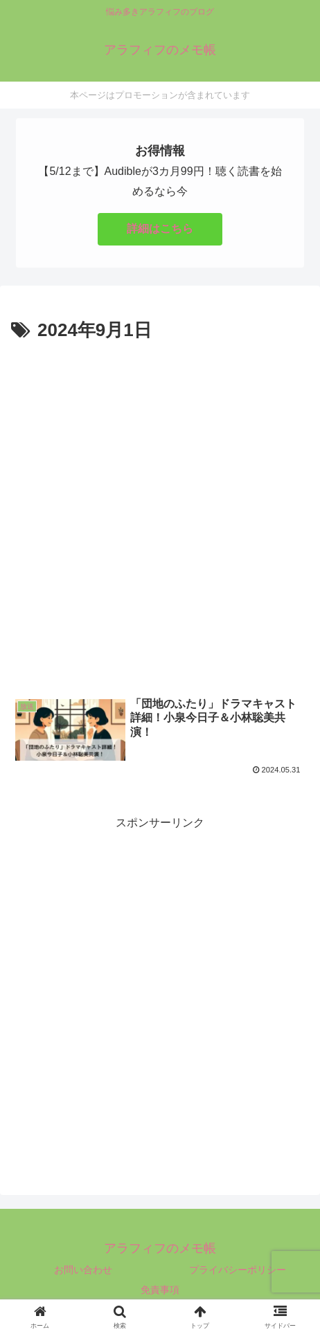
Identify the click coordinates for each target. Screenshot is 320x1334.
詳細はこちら (160, 228)
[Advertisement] (160, 512)
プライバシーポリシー (237, 1269)
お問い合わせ (83, 1269)
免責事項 (160, 1289)
